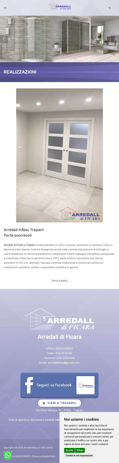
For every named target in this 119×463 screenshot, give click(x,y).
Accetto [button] (69, 450)
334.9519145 (63, 353)
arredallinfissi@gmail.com (64, 363)
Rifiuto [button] (80, 450)
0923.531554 (64, 348)
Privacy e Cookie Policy (43, 456)
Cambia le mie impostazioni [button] (79, 455)
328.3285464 (65, 358)
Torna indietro (109, 72)
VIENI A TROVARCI (59, 403)
